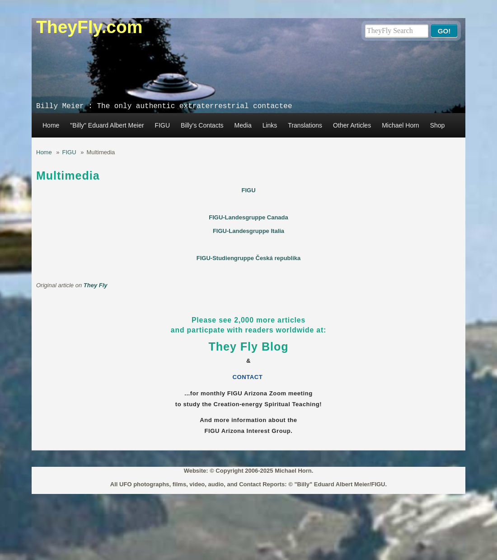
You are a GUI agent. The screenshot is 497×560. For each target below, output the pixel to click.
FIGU (162, 125)
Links (270, 125)
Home (50, 125)
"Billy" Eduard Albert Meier (107, 125)
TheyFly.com (89, 27)
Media (243, 125)
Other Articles (352, 125)
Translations (305, 125)
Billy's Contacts (202, 125)
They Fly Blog (249, 346)
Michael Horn (400, 125)
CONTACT (249, 377)
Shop (437, 125)
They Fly (96, 285)
